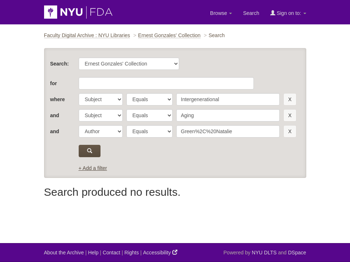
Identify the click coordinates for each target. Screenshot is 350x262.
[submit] (90, 151)
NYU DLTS (264, 252)
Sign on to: (288, 13)
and (54, 115)
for (53, 83)
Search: (59, 64)
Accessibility (160, 252)
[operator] (149, 99)
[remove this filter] (289, 99)
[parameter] (101, 99)
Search (251, 13)
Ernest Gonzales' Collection (169, 35)
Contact (111, 252)
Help (93, 252)
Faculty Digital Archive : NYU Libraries (87, 35)
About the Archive (64, 252)
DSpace (297, 252)
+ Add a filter (93, 168)
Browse (221, 13)
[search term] (228, 99)
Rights (132, 252)
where (57, 99)
